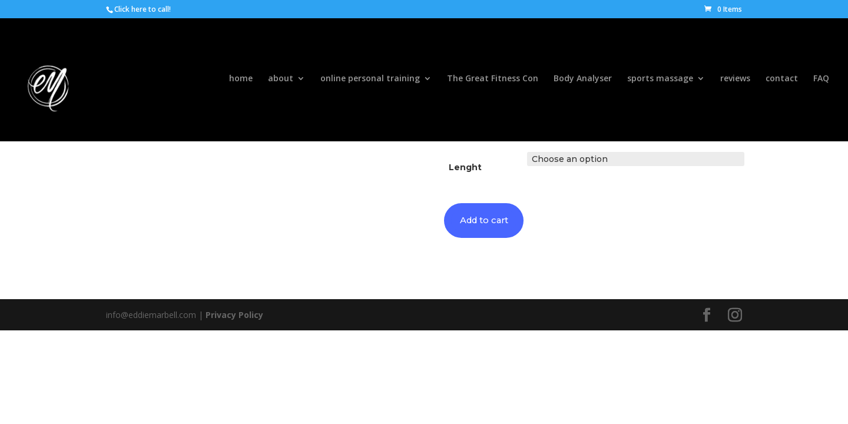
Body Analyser (583, 81)
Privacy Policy (234, 316)
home (241, 81)
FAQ (821, 81)
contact (782, 81)
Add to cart (488, 221)
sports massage (660, 81)
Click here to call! (142, 9)
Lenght (465, 167)
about (280, 81)
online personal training (370, 81)
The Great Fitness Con (492, 81)
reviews (735, 81)
